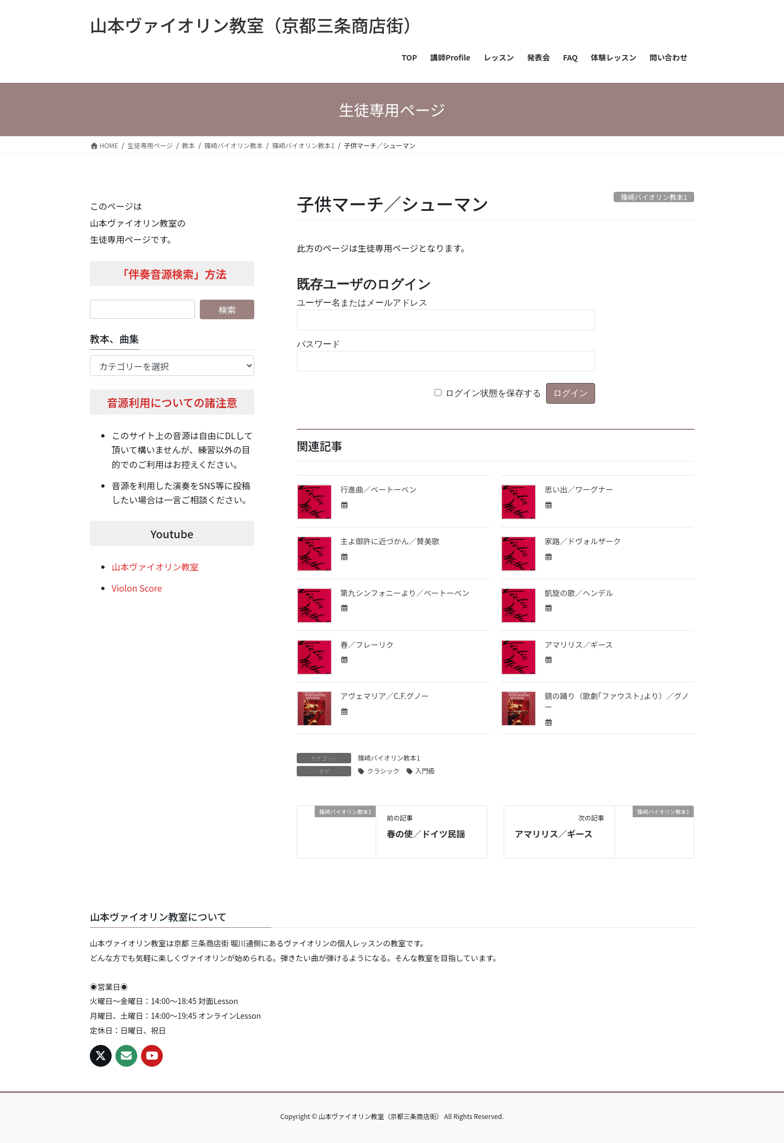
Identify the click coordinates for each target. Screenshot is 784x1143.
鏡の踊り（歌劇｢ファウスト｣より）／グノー (616, 701)
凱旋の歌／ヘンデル (578, 592)
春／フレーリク (367, 644)
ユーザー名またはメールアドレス (362, 302)
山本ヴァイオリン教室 (155, 566)
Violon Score (137, 587)
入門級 (425, 770)
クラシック (383, 770)
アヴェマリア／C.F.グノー (384, 695)
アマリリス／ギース (578, 644)
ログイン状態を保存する (493, 393)
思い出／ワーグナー (578, 489)
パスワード (318, 344)
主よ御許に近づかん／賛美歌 (389, 541)
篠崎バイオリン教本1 (389, 757)
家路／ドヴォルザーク (582, 541)
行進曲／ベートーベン (378, 489)
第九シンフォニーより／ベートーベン (404, 592)
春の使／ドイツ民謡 (426, 833)
